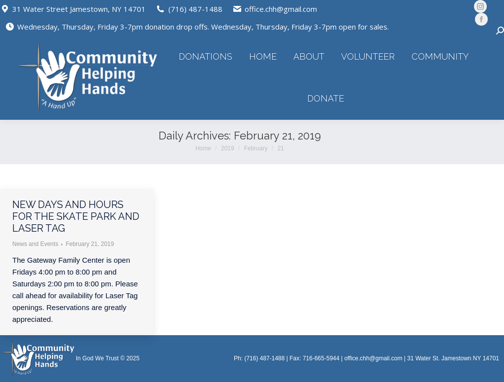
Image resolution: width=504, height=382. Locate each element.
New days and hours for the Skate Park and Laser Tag (75, 216)
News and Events (35, 244)
